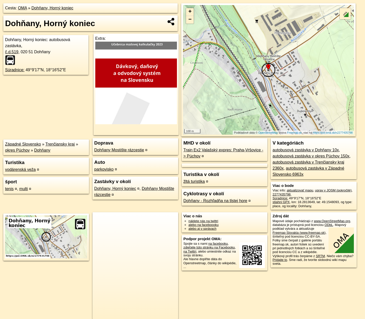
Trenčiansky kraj (60, 144)
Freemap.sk (294, 132)
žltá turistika (194, 181)
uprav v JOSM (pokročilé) (333, 190)
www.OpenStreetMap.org (332, 221)
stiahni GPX (281, 202)
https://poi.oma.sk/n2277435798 (333, 132)
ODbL (328, 225)
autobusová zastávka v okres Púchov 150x (310, 156)
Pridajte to (279, 260)
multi (23, 189)
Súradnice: (15, 70)
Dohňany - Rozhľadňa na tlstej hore (215, 201)
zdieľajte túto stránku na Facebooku (209, 247)
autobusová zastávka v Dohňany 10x (305, 150)
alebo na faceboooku (204, 225)
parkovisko (104, 169)
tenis (9, 189)
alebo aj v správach (202, 229)
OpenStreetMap (268, 132)
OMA (22, 8)
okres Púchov (17, 150)
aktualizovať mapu (300, 190)
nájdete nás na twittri (203, 221)
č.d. (12, 52)
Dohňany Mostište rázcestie (119, 150)
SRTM (320, 256)
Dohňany (42, 150)
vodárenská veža (20, 169)
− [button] (190, 20)
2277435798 (281, 194)
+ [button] (190, 12)
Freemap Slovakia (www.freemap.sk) (298, 233)
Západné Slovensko (23, 144)
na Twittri (190, 251)
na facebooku (218, 243)
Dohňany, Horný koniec (52, 8)
